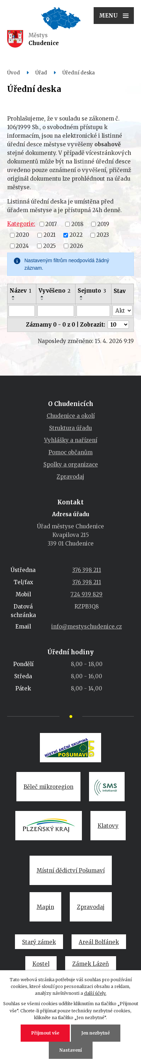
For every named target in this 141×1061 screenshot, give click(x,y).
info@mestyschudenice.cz (86, 626)
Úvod (13, 73)
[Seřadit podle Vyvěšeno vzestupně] (42, 296)
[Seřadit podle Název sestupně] (13, 299)
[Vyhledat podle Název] (22, 311)
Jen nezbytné (96, 1033)
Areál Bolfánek (99, 942)
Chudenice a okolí (71, 415)
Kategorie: (21, 223)
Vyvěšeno (54, 290)
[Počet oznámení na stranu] (118, 325)
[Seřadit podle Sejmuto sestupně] (81, 299)
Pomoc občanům (70, 452)
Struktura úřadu (70, 428)
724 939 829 (86, 594)
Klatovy (108, 825)
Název (20, 290)
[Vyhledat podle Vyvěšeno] (55, 311)
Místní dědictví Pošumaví (71, 870)
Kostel (40, 963)
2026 (76, 245)
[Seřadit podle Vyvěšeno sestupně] (42, 299)
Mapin (45, 907)
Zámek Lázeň (90, 963)
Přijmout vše (45, 1033)
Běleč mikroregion (48, 786)
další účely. (95, 993)
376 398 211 (86, 570)
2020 (22, 234)
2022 (76, 234)
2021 (49, 234)
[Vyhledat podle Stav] (122, 310)
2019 (103, 223)
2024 (22, 245)
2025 (49, 245)
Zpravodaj (70, 476)
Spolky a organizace (70, 464)
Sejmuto (92, 290)
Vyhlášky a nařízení (70, 440)
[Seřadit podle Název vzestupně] (13, 296)
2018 (77, 223)
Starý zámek (39, 942)
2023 (102, 234)
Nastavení (70, 1050)
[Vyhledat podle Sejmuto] (93, 311)
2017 (51, 223)
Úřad (41, 73)
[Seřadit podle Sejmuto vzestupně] (81, 296)
